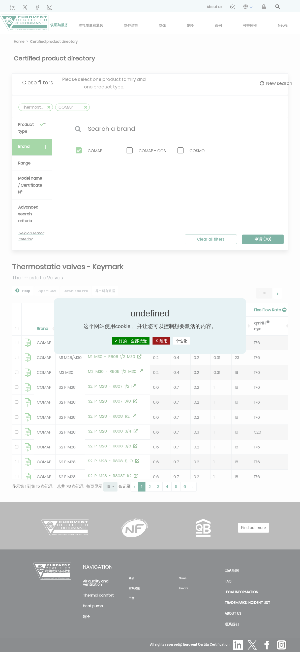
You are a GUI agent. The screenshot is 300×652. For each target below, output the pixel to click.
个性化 (181, 341)
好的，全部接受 (130, 341)
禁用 (161, 341)
